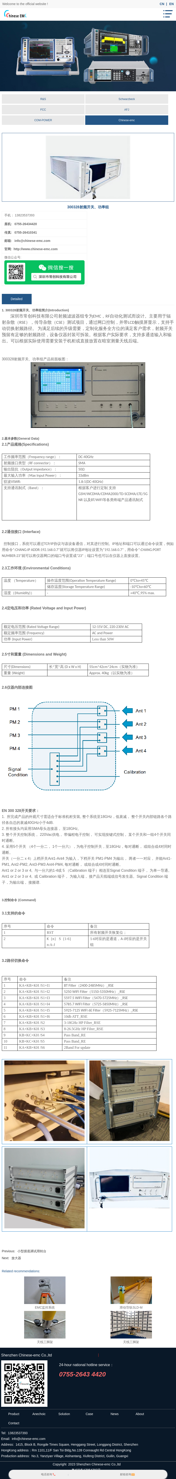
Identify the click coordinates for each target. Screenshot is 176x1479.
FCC (43, 109)
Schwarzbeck (126, 99)
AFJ (126, 109)
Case (89, 1414)
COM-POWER (43, 120)
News (114, 1414)
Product (13, 1414)
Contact (13, 1423)
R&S (43, 99)
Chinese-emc (127, 120)
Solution (64, 1414)
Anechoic (39, 1414)
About (140, 1414)
